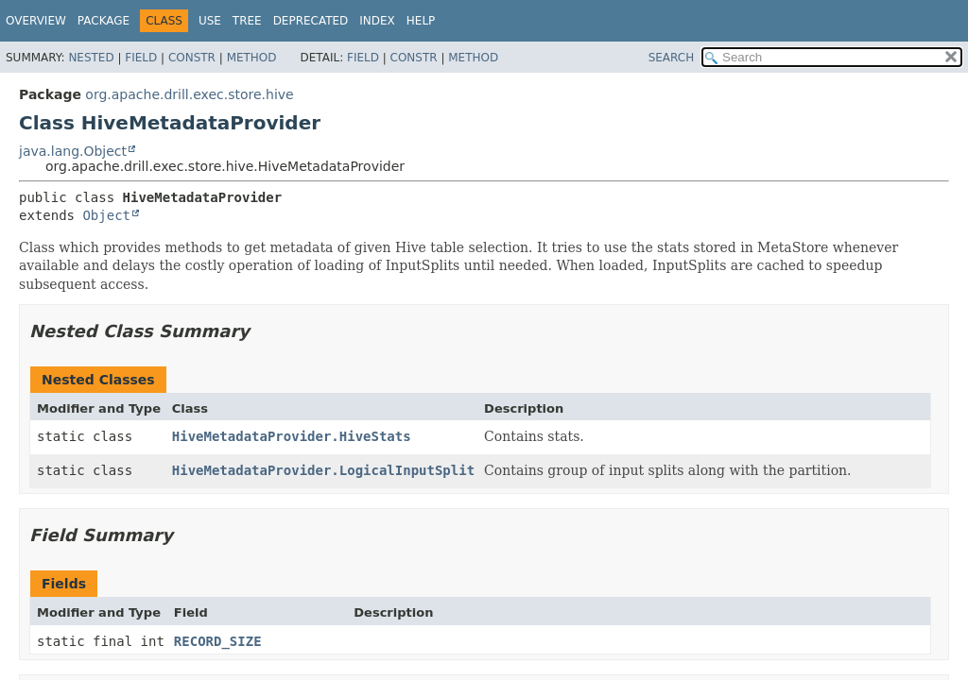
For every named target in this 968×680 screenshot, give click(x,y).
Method (252, 57)
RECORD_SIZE (218, 641)
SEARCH (671, 57)
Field (141, 57)
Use (210, 20)
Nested (90, 57)
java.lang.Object (73, 151)
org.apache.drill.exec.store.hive (189, 94)
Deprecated (311, 20)
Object (106, 215)
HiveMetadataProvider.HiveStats (291, 436)
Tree (247, 20)
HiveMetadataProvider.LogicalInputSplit (323, 470)
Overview (36, 20)
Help (421, 20)
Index (377, 20)
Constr (192, 57)
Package (104, 20)
